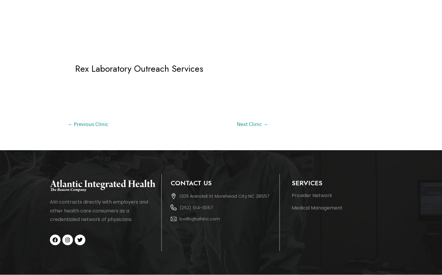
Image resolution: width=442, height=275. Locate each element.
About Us (291, 18)
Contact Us (413, 18)
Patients (380, 18)
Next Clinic (252, 124)
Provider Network (312, 195)
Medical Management (317, 207)
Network (349, 18)
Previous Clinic (88, 124)
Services (319, 18)
